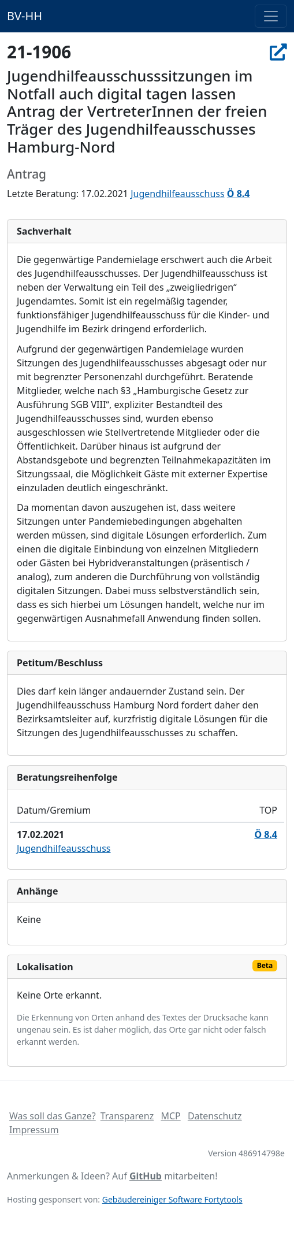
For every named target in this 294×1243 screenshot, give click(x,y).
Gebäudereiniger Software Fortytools (172, 1199)
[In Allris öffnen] (278, 52)
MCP (170, 1116)
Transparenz (127, 1116)
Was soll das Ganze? (52, 1116)
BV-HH (24, 16)
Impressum (34, 1129)
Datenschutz (215, 1116)
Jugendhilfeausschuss (178, 193)
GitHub (145, 1176)
